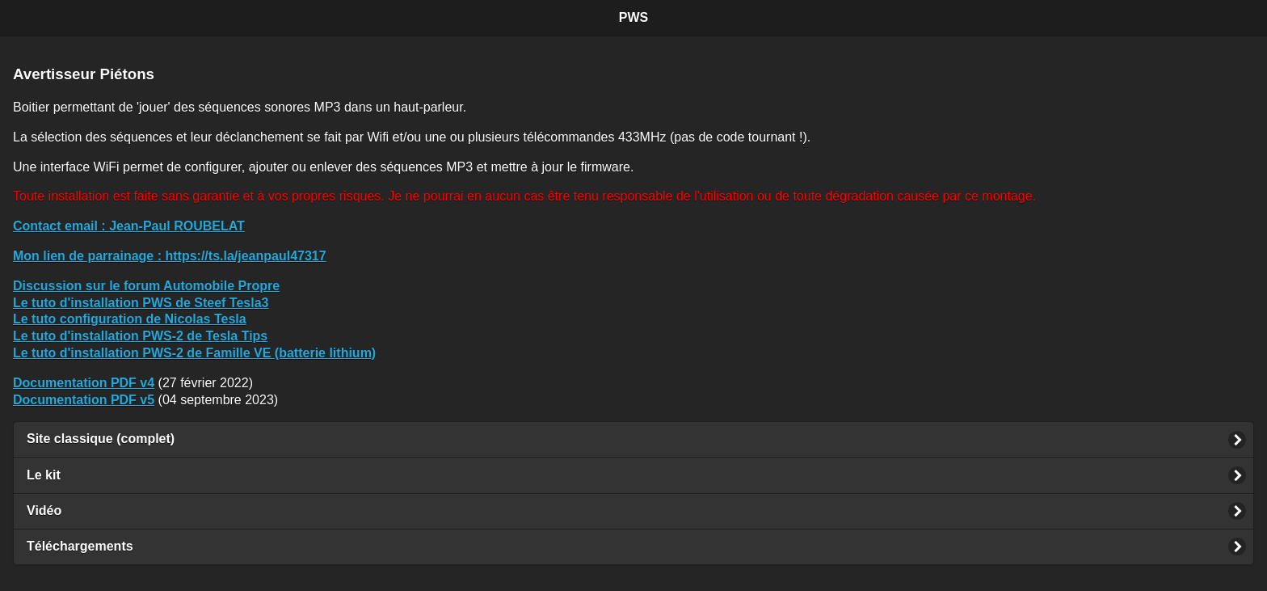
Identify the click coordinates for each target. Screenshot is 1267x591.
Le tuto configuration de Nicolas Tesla (129, 319)
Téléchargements (80, 546)
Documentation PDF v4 (83, 383)
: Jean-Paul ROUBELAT (129, 226)
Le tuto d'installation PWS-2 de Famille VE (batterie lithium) (194, 353)
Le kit (44, 475)
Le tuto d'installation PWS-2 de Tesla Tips (140, 336)
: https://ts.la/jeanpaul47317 (169, 256)
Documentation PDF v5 (83, 400)
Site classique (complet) (101, 438)
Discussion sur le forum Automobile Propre (146, 286)
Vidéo (44, 510)
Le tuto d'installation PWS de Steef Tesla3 (140, 303)
